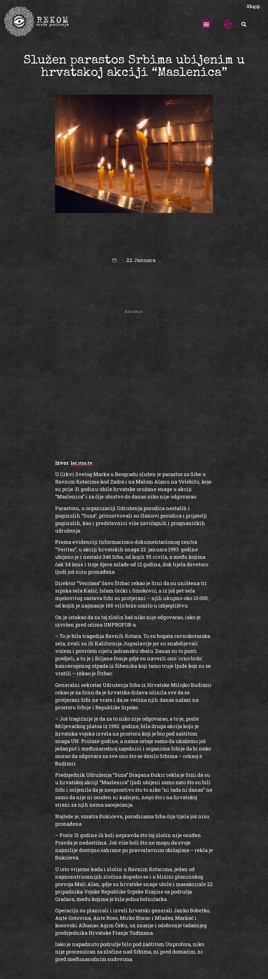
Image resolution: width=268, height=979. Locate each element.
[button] (206, 24)
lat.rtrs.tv (81, 463)
